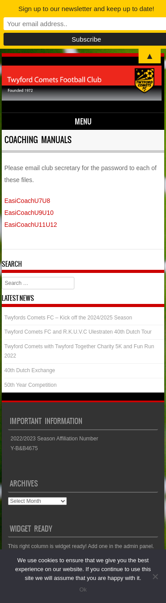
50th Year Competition (30, 385)
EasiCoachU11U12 (30, 224)
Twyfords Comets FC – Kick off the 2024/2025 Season (68, 318)
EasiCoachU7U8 (27, 200)
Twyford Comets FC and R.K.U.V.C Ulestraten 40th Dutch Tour (78, 332)
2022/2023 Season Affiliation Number (54, 439)
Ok (83, 589)
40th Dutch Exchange (29, 370)
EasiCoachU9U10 (29, 212)
